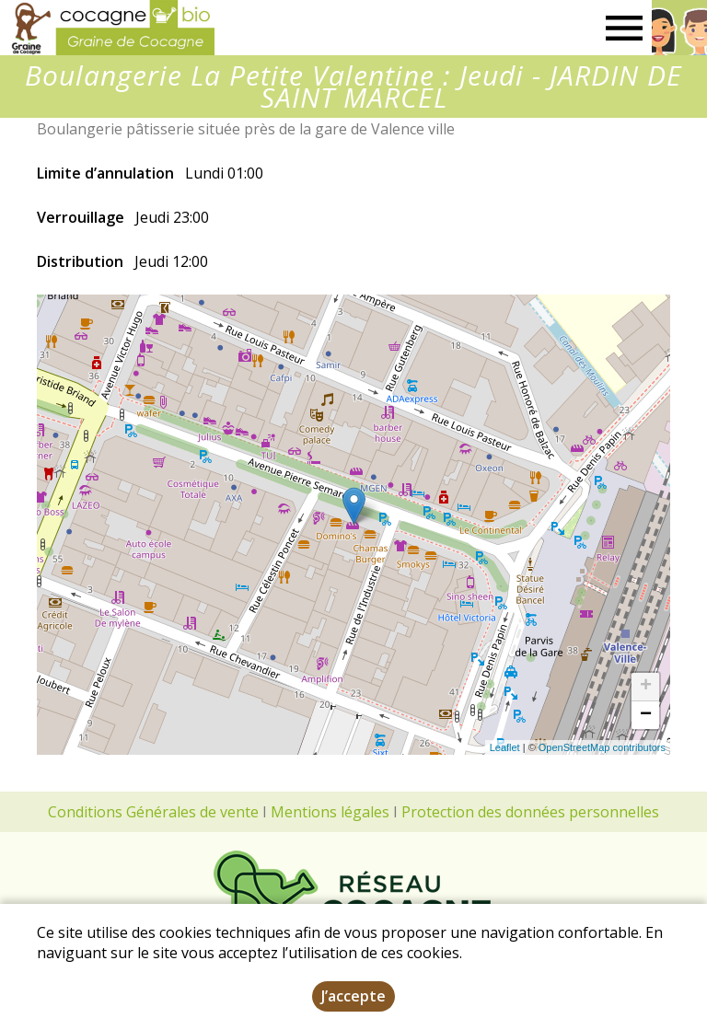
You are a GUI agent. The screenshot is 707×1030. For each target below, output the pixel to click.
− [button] (646, 715)
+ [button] (646, 686)
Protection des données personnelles (530, 812)
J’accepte (353, 996)
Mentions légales (330, 812)
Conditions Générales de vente (153, 812)
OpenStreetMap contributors (602, 747)
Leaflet (505, 747)
